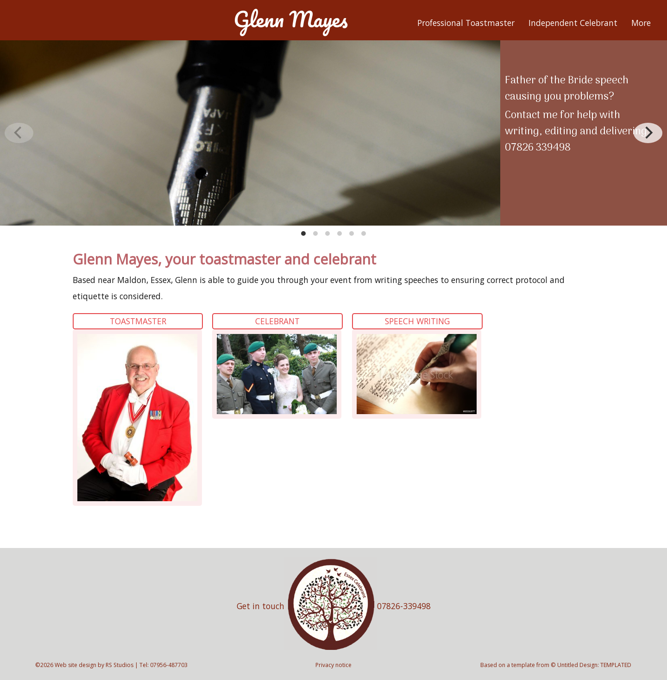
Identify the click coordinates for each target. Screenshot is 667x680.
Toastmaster (138, 321)
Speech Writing (417, 321)
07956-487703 (169, 665)
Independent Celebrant (573, 22)
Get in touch (260, 605)
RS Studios (119, 665)
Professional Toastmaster (466, 22)
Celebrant (277, 321)
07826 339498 (538, 148)
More (641, 22)
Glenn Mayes (290, 19)
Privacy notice (333, 665)
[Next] (648, 133)
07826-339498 (404, 605)
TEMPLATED (615, 665)
